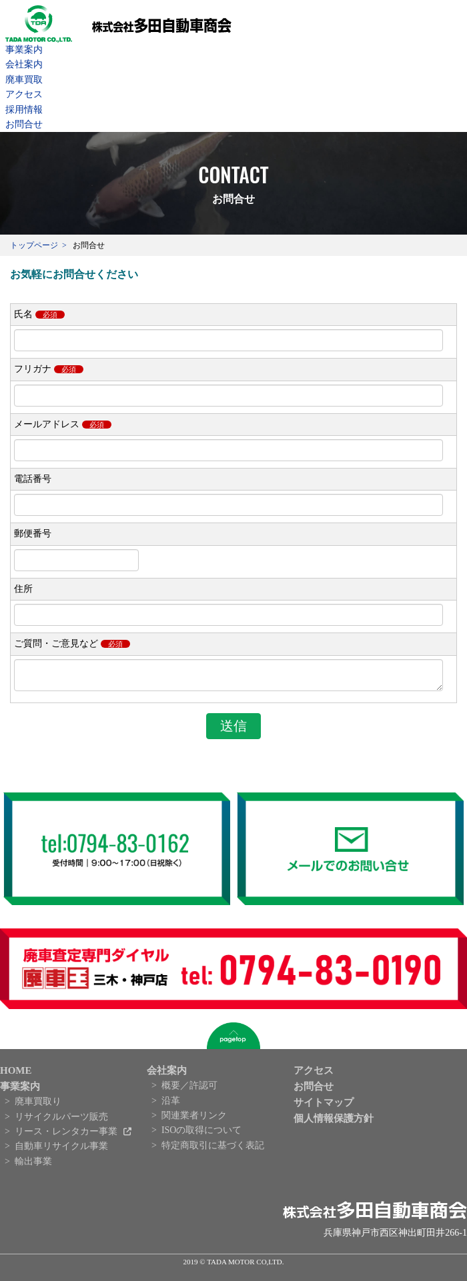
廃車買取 (24, 80)
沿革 (170, 1105)
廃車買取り (38, 1105)
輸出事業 (33, 1165)
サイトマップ (324, 1106)
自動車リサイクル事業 (61, 1150)
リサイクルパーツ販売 (61, 1121)
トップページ (34, 245)
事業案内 (24, 50)
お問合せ (24, 124)
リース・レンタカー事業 (67, 1135)
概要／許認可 (189, 1089)
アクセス (24, 94)
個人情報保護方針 (334, 1122)
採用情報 (24, 110)
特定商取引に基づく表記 (212, 1149)
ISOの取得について (201, 1134)
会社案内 (24, 64)
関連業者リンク (194, 1119)
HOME (16, 1074)
